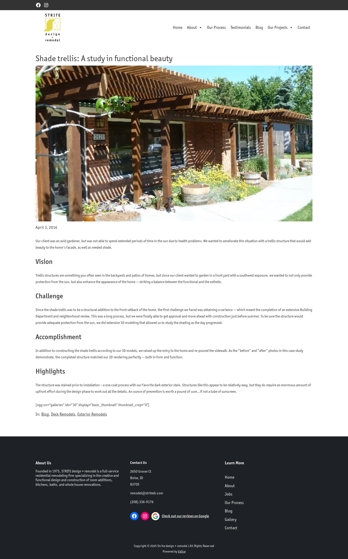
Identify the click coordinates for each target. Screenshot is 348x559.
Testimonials (241, 27)
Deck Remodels (63, 414)
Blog (259, 27)
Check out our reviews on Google (185, 516)
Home (177, 27)
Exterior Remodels (92, 414)
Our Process (216, 27)
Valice (182, 551)
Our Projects (280, 27)
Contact (304, 27)
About (194, 27)
